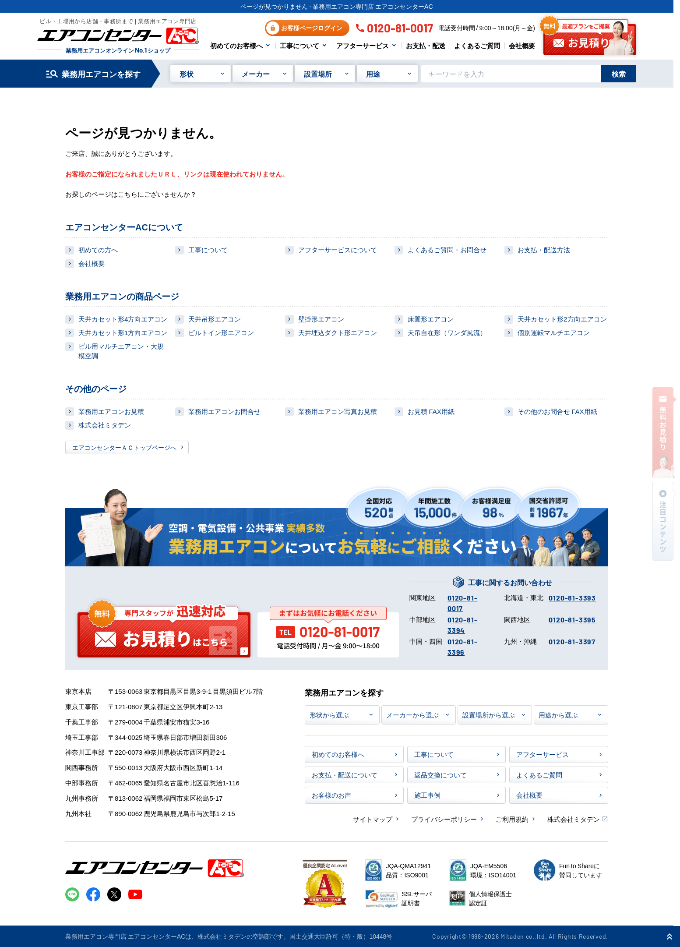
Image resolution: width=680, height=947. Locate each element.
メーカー (256, 73)
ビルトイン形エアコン (221, 332)
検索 (619, 73)
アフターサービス (362, 45)
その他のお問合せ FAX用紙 (557, 411)
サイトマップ (372, 818)
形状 (187, 73)
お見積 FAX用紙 (431, 411)
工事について (299, 45)
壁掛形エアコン (321, 318)
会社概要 (522, 45)
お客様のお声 (331, 794)
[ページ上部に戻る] (669, 936)
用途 (373, 73)
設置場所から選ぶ (488, 714)
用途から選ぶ (558, 714)
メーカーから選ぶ (412, 714)
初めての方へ (98, 249)
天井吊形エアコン (214, 318)
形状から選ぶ (329, 714)
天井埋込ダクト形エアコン (337, 332)
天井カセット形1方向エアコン (122, 332)
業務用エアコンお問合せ (224, 411)
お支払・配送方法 (544, 249)
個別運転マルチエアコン (554, 332)
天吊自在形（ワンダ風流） (447, 332)
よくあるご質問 (477, 45)
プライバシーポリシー (444, 818)
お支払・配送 (425, 45)
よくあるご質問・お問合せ (447, 249)
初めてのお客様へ (236, 45)
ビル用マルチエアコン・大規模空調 (121, 350)
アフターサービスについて (337, 249)
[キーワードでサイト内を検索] (511, 73)
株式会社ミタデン (104, 424)
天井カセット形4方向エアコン (122, 318)
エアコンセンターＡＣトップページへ (124, 447)
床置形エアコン (431, 318)
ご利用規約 (512, 818)
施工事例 (427, 794)
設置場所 (318, 73)
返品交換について (440, 774)
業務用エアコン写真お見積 (337, 411)
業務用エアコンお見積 (111, 411)
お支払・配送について (344, 774)
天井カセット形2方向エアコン (562, 318)
